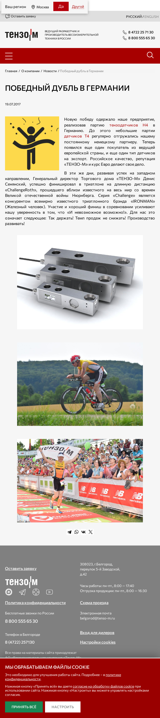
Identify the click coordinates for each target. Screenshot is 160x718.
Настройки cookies (97, 642)
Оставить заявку (20, 16)
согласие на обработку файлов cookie (103, 686)
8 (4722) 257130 (20, 642)
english (151, 17)
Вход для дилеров (97, 632)
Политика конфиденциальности (35, 602)
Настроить (63, 707)
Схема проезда (94, 602)
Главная (11, 71)
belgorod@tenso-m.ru (97, 618)
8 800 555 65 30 (21, 621)
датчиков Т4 (76, 135)
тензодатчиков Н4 (128, 124)
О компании (30, 71)
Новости (50, 71)
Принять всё (24, 707)
